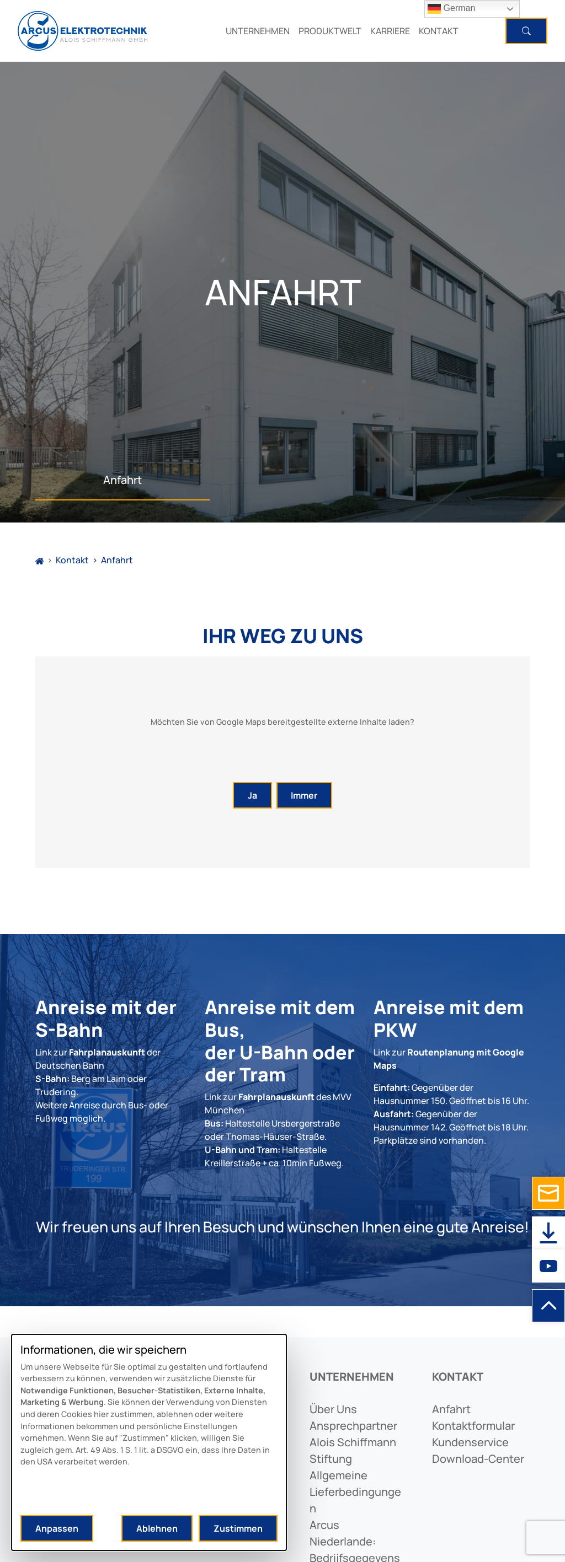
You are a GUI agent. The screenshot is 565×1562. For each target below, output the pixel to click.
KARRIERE (390, 31)
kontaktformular (473, 1425)
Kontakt (72, 560)
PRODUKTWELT (330, 31)
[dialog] (149, 1442)
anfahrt (451, 1409)
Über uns (333, 1409)
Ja (252, 795)
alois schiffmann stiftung (353, 1450)
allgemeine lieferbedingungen (355, 1492)
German (451, 8)
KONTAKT (439, 31)
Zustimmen (238, 1528)
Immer (304, 795)
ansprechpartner (353, 1425)
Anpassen (56, 1528)
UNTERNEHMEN (258, 31)
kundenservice (470, 1442)
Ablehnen (157, 1528)
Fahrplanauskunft (107, 1052)
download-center (478, 1458)
